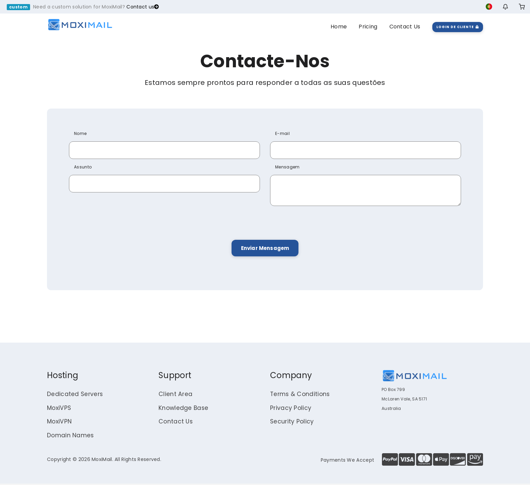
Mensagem (287, 167)
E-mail (282, 133)
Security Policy (292, 423)
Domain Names (71, 437)
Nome (80, 133)
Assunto (83, 167)
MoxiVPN (60, 423)
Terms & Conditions (301, 395)
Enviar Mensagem (265, 248)
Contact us (142, 6)
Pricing (368, 26)
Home (339, 26)
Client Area (176, 395)
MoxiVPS (59, 409)
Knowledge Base (184, 409)
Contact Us (404, 26)
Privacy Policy (291, 409)
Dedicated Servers (75, 395)
